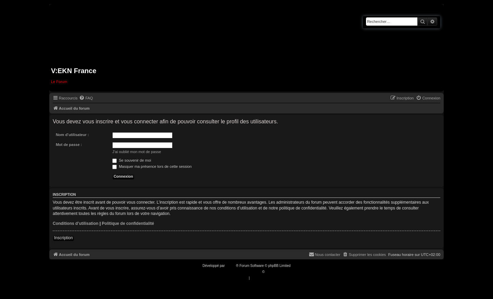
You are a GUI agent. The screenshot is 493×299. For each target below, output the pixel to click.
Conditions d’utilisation (75, 223)
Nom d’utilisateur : (72, 135)
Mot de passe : (69, 144)
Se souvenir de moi (131, 160)
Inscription (63, 237)
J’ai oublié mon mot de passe (136, 152)
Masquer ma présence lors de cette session (152, 166)
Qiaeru (271, 272)
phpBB (231, 266)
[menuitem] (86, 98)
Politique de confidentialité (128, 223)
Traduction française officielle (239, 272)
